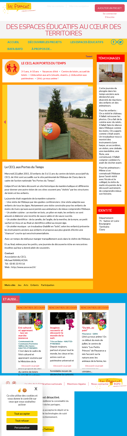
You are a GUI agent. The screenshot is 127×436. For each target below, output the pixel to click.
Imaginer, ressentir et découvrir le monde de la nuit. (57, 332)
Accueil (13, 42)
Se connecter (110, 13)
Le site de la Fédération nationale (43, 383)
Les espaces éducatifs (86, 42)
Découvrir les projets (45, 42)
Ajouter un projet (110, 8)
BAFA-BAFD (15, 49)
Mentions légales (76, 383)
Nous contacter (100, 383)
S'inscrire (109, 17)
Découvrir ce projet (30, 366)
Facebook (113, 42)
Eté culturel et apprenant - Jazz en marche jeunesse (25, 332)
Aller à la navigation (79, 6)
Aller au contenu (55, 6)
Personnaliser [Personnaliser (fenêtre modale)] (22, 427)
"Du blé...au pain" (88, 329)
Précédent (4, 154)
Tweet (89, 56)
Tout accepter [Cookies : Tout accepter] (22, 413)
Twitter (120, 42)
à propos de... (42, 49)
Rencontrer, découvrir (12, 67)
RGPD (117, 383)
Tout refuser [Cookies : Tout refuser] (22, 420)
